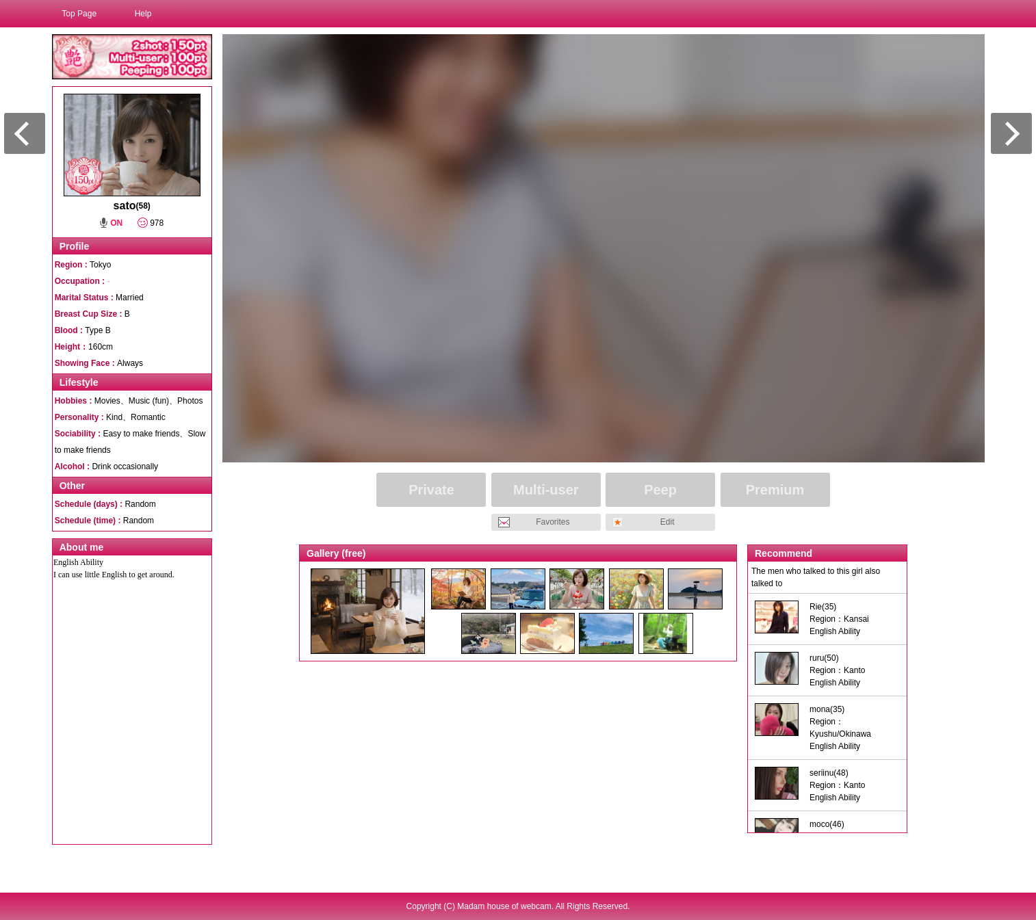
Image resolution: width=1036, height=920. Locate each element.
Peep (660, 489)
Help (143, 13)
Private (431, 489)
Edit (667, 522)
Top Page (79, 13)
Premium (775, 489)
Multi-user (546, 489)
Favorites (552, 522)
